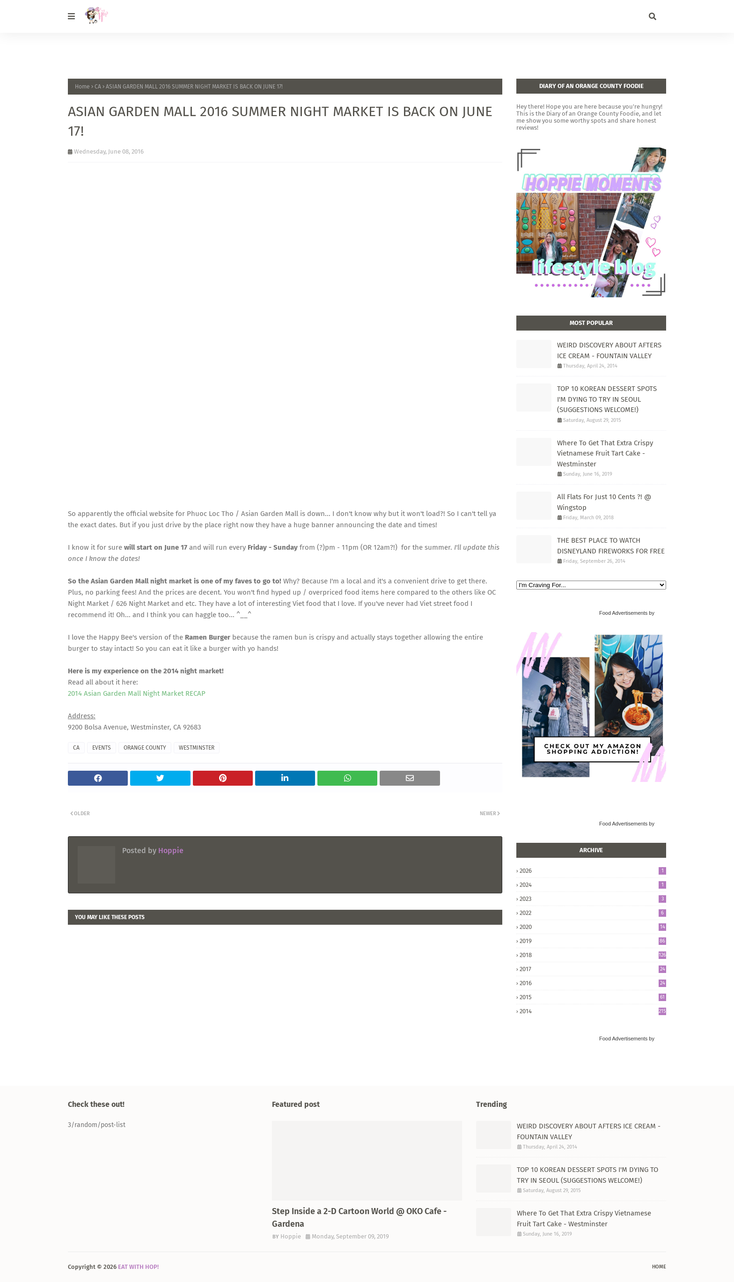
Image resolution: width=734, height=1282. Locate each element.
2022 (593, 912)
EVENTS (101, 747)
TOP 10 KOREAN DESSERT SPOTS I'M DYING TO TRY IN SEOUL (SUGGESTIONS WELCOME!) (607, 399)
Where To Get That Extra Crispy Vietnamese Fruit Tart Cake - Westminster (605, 453)
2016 (593, 983)
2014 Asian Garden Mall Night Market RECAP (137, 693)
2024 (593, 884)
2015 (593, 997)
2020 (593, 926)
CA (98, 86)
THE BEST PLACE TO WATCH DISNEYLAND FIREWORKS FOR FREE (611, 545)
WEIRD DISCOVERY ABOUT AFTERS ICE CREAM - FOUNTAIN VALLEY (609, 350)
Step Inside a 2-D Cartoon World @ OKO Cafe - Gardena (359, 1217)
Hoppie (170, 850)
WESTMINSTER (196, 747)
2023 (593, 898)
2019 (593, 940)
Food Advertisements (623, 613)
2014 (593, 1011)
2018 (593, 954)
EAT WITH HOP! (138, 1266)
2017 (593, 969)
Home (82, 86)
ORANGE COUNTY (145, 747)
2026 (593, 870)
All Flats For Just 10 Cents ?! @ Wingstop (604, 502)
